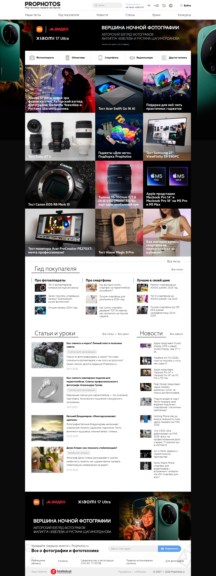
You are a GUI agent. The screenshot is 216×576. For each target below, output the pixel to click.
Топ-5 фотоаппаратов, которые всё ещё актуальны (63, 286)
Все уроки (123, 334)
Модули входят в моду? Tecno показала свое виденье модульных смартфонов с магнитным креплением (167, 404)
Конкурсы (184, 15)
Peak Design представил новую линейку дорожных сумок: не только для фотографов (167, 388)
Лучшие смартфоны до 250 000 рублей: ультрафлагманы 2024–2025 (165, 311)
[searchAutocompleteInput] (108, 5)
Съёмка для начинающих (82, 351)
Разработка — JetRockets (132, 571)
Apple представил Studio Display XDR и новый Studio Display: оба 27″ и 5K (167, 347)
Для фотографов (175, 561)
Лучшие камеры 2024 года (63, 307)
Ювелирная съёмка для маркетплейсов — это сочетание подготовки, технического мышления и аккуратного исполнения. (97, 399)
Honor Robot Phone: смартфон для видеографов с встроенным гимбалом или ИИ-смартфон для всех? (166, 470)
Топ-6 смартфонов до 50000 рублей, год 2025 (163, 297)
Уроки (156, 15)
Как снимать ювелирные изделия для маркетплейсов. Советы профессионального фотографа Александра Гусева (92, 381)
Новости (102, 15)
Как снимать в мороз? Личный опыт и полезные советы (94, 345)
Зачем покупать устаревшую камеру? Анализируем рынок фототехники (63, 298)
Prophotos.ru (178, 571)
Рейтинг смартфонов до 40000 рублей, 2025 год (164, 286)
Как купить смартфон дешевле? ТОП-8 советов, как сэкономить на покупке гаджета (113, 312)
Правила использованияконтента (139, 562)
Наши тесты (33, 15)
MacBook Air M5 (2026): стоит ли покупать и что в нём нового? (167, 360)
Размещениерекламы (38, 562)
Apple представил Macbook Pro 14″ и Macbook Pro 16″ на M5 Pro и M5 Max (166, 374)
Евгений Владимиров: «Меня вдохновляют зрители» (91, 418)
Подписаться (171, 548)
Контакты (63, 561)
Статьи (130, 15)
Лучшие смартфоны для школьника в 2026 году (112, 298)
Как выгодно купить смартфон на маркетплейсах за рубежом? (114, 287)
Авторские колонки (78, 452)
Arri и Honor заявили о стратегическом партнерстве (166, 453)
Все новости (176, 334)
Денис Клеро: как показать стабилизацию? (92, 447)
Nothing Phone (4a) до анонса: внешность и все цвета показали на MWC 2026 (167, 420)
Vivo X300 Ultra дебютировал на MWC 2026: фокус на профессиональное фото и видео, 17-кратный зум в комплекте (167, 438)
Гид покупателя (68, 15)
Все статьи (177, 269)
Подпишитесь (133, 4)
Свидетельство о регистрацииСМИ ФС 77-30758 (97, 562)
